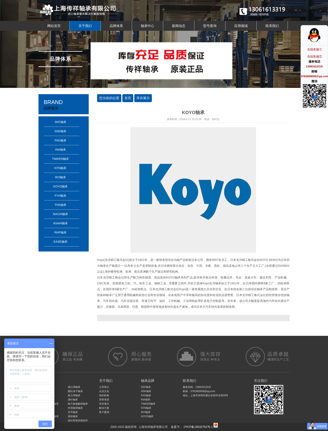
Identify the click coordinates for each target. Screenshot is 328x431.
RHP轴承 (60, 232)
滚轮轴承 (73, 416)
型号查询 (210, 26)
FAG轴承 (60, 140)
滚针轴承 (73, 399)
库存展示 (143, 98)
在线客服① (314, 49)
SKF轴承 (60, 122)
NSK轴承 (61, 131)
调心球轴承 (74, 387)
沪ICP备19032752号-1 (198, 426)
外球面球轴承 (75, 408)
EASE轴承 (60, 241)
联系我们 (272, 26)
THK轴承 (60, 205)
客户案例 (104, 412)
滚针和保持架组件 (78, 420)
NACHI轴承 (60, 214)
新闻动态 (178, 26)
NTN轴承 (61, 168)
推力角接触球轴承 (78, 403)
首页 (127, 98)
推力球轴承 (74, 395)
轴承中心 (147, 26)
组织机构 (104, 395)
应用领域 (241, 26)
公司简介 (104, 387)
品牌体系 (116, 26)
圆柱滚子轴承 (75, 391)
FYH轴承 (60, 195)
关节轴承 (73, 412)
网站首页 (54, 26)
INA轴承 (60, 149)
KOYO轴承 (60, 186)
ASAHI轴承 (60, 223)
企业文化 (104, 391)
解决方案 (104, 408)
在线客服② (314, 56)
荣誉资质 (104, 399)
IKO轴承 (60, 177)
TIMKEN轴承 (60, 158)
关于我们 (85, 26)
